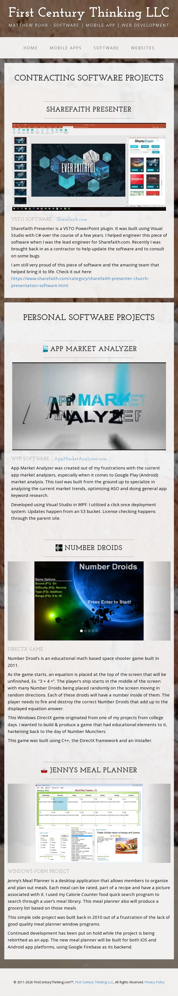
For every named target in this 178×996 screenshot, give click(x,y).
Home (31, 47)
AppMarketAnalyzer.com (80, 459)
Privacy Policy (154, 982)
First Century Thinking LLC (94, 982)
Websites (143, 47)
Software (106, 47)
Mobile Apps (66, 47)
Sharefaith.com (72, 219)
